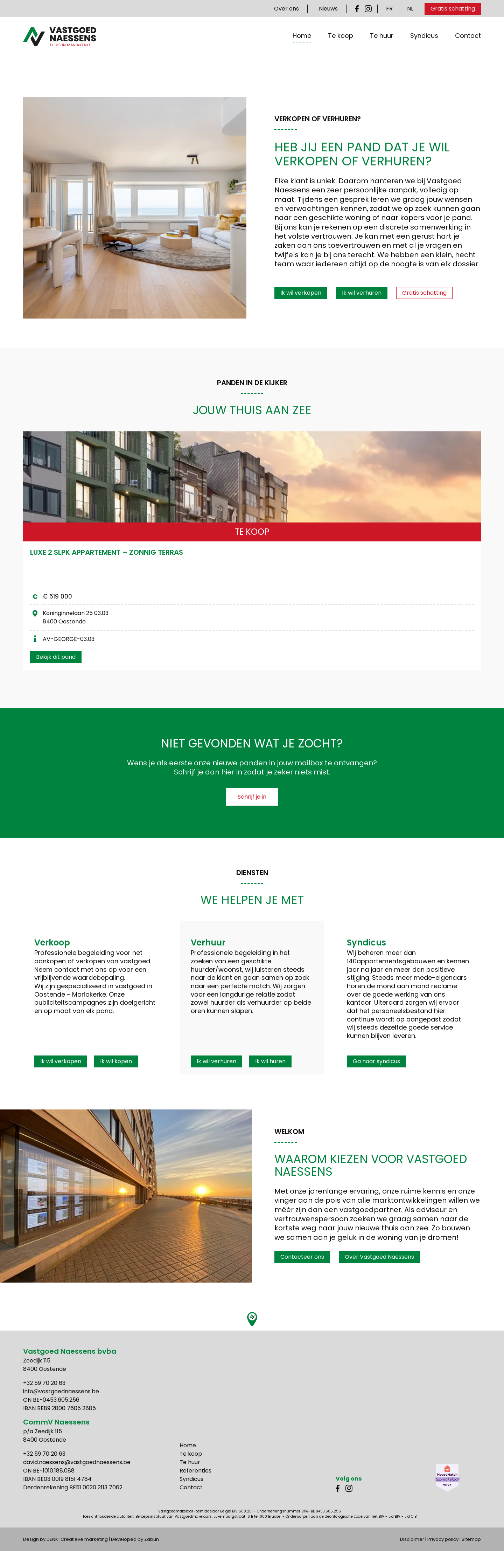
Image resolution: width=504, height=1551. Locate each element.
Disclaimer (412, 1539)
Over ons (286, 9)
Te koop (340, 45)
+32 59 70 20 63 (44, 1383)
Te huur (381, 45)
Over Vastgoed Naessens (379, 1257)
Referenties (195, 1471)
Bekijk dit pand (56, 657)
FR (389, 9)
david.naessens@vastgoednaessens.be (77, 1462)
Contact (468, 45)
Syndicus (424, 45)
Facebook (358, 8)
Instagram (368, 8)
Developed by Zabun (135, 1539)
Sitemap (471, 1539)
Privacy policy (442, 1539)
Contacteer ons (302, 1257)
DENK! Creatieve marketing (77, 1539)
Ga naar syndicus (376, 1061)
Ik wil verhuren (362, 293)
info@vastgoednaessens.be (61, 1391)
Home (302, 45)
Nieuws (328, 9)
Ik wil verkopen (300, 293)
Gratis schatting (452, 9)
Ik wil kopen (116, 1061)
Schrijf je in (252, 797)
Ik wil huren (270, 1061)
